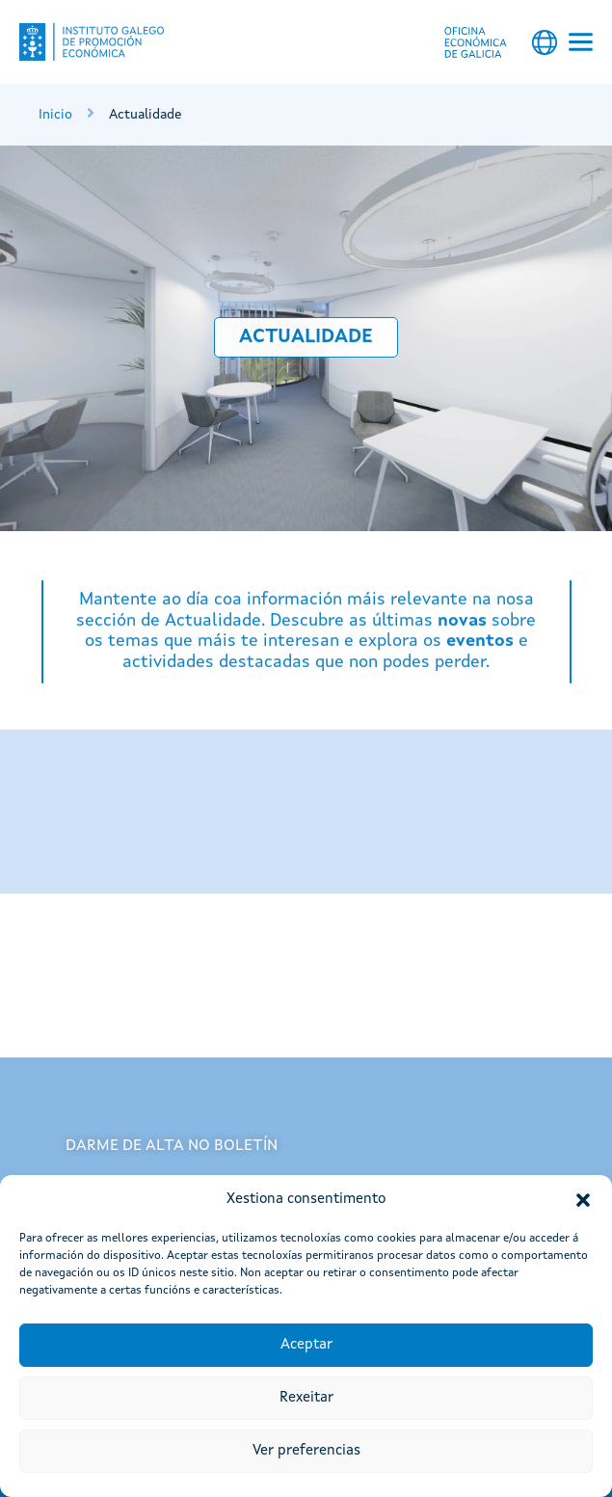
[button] (583, 1200)
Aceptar (306, 1345)
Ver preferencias (306, 1451)
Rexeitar (306, 1398)
